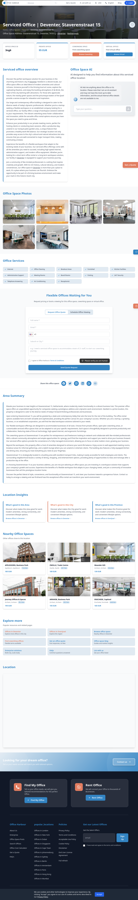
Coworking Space (79, 47)
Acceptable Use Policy (67, 839)
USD (98, 3)
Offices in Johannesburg (43, 852)
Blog (119, 3)
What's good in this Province (109, 505)
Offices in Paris (40, 870)
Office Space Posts (17, 839)
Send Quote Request (69, 367)
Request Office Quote (57, 312)
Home (5, 30)
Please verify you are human (95, 361)
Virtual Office (112, 47)
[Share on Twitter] (70, 383)
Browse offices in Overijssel (106, 518)
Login (129, 3)
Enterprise (14, 835)
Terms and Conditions (67, 835)
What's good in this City (61, 505)
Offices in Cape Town (42, 848)
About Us (13, 830)
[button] (31, 334)
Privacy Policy (64, 830)
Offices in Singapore (42, 843)
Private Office (45, 47)
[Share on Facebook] (63, 383)
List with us (85, 3)
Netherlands (73, 33)
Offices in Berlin (40, 861)
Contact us (124, 762)
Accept (99, 894)
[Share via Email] (95, 383)
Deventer (25, 30)
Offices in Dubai (40, 839)
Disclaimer (63, 848)
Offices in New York (42, 835)
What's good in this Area (17, 505)
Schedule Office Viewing (80, 312)
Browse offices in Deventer (16, 518)
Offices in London (41, 830)
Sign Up (122, 838)
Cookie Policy (64, 843)
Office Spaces (14, 30)
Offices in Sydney (41, 857)
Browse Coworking (85, 54)
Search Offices (15, 843)
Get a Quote (130, 165)
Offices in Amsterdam (42, 865)
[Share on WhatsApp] (89, 383)
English (109, 3)
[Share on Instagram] (76, 383)
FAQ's (12, 857)
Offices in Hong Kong (42, 874)
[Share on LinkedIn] (82, 383)
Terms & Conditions (57, 361)
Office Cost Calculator (18, 848)
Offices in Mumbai (41, 878)
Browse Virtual (119, 54)
